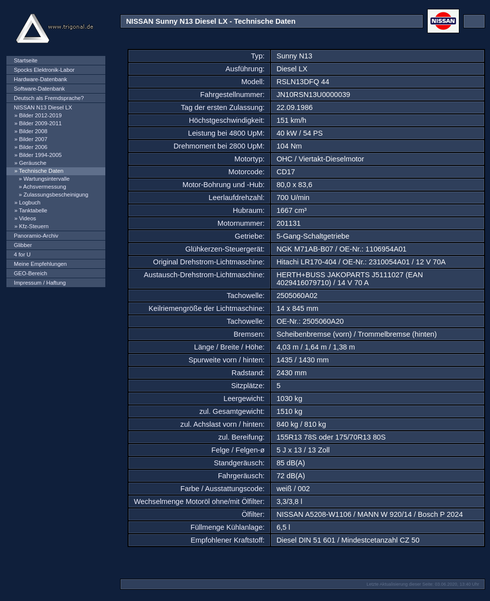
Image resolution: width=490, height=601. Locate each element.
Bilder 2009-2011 (40, 123)
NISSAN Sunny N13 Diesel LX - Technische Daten (211, 21)
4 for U (22, 254)
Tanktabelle (33, 210)
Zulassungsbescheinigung (55, 195)
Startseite (26, 60)
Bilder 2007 (33, 139)
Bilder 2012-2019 (40, 115)
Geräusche (32, 163)
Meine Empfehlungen (40, 264)
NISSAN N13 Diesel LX (43, 107)
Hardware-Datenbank (40, 79)
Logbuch (29, 202)
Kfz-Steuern (33, 226)
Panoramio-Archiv (36, 236)
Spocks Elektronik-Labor (44, 70)
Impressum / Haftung (40, 283)
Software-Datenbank (39, 89)
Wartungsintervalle (46, 179)
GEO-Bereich (30, 273)
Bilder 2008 (33, 131)
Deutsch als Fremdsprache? (49, 98)
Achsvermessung (44, 187)
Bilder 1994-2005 (40, 155)
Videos (27, 218)
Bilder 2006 (33, 147)
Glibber (23, 245)
